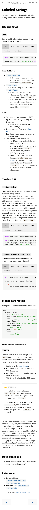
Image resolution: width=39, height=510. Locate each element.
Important (12, 387)
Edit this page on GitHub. (24, 492)
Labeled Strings (15, 9)
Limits (4, 113)
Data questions (11, 456)
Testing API (9, 179)
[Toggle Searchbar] (9, 2)
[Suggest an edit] (36, 2)
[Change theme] (5, 2)
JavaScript (7, 51)
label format (23, 366)
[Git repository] (33, 2)
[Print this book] (30, 2)
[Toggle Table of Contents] (2, 2)
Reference (8, 473)
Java (12, 46)
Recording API (10, 26)
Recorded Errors (8, 71)
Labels (12, 160)
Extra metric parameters (14, 344)
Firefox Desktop (18, 51)
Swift (18, 46)
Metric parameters (13, 300)
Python (25, 46)
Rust (32, 46)
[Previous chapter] (6, 502)
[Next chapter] (32, 502)
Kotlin (5, 46)
